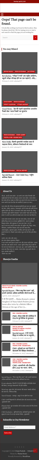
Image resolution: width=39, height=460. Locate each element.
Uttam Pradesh (20, 451)
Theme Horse (22, 454)
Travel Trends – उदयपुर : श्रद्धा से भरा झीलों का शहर (17, 396)
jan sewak (31, 71)
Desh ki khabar (20, 71)
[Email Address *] (19, 427)
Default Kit (31, 451)
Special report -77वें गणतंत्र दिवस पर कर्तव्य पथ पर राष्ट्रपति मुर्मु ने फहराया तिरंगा (23, 335)
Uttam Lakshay (22, 104)
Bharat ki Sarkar (18, 328)
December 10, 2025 (18, 353)
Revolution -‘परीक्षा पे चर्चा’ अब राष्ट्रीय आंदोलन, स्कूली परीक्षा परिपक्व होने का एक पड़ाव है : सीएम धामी (19, 78)
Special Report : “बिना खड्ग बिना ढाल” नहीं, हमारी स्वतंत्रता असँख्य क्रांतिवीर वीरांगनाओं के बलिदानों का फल (18, 293)
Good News (8, 102)
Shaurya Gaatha (10, 259)
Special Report (21, 170)
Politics (28, 328)
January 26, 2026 (7, 147)
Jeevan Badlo (8, 71)
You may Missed (10, 49)
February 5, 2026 (7, 114)
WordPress (26, 456)
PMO (13, 313)
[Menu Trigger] (2, 14)
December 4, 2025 (18, 370)
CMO (14, 359)
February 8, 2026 (17, 321)
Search (35, 37)
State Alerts (20, 135)
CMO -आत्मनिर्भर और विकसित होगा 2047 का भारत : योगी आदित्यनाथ (23, 368)
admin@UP (18, 81)
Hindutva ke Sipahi (8, 285)
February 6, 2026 (7, 81)
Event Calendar (9, 104)
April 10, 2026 (6, 296)
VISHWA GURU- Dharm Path (13, 137)
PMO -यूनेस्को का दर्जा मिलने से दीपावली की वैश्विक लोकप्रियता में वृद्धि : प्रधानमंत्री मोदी (23, 351)
